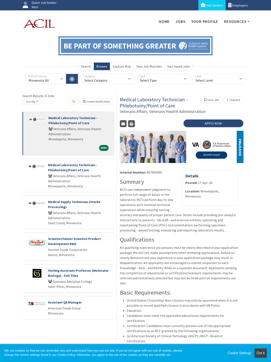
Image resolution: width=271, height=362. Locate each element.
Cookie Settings (239, 353)
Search (86, 66)
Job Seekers (212, 5)
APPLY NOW (213, 123)
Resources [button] (235, 21)
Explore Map (122, 66)
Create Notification (96, 101)
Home (164, 21)
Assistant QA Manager (65, 302)
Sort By (30, 101)
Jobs (180, 21)
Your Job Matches (149, 66)
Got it (261, 353)
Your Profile (204, 21)
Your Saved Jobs (178, 66)
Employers (238, 5)
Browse (101, 66)
